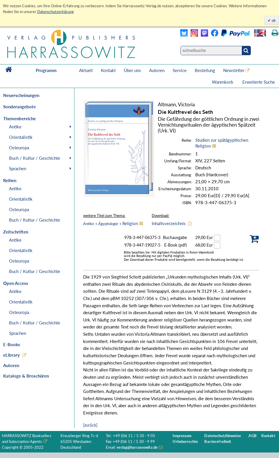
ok (273, 20)
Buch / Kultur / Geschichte (34, 158)
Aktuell (86, 70)
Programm (46, 70)
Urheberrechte (185, 441)
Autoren (156, 70)
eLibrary (11, 355)
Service (180, 70)
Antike (15, 126)
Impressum (182, 436)
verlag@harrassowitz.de (137, 447)
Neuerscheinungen (21, 95)
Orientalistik (21, 137)
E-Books (11, 344)
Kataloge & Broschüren (26, 375)
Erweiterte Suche (258, 82)
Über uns (132, 70)
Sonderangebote (19, 106)
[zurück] (90, 425)
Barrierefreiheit (217, 441)
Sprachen (17, 168)
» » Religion (110, 223)
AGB (252, 436)
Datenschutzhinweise (222, 436)
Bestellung (205, 70)
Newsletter (233, 70)
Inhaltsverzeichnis (169, 223)
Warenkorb (223, 82)
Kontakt (108, 70)
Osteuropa (19, 147)
